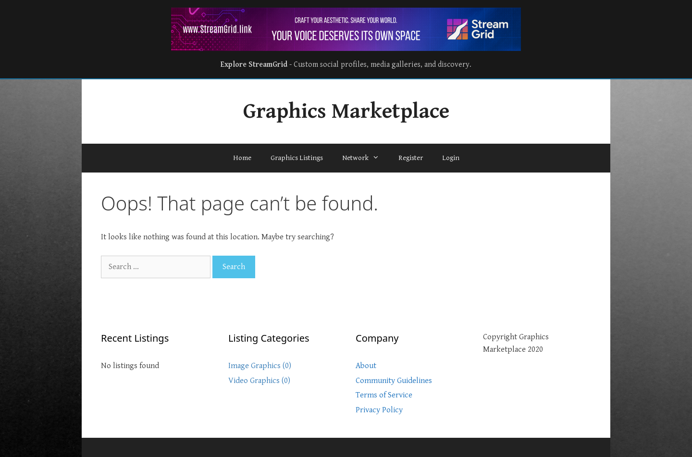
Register (410, 158)
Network (365, 158)
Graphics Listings (297, 158)
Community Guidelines (394, 380)
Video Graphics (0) (259, 380)
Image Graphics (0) (259, 366)
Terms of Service (384, 395)
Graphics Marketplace (346, 111)
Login (450, 158)
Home (242, 158)
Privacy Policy (379, 410)
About (366, 366)
